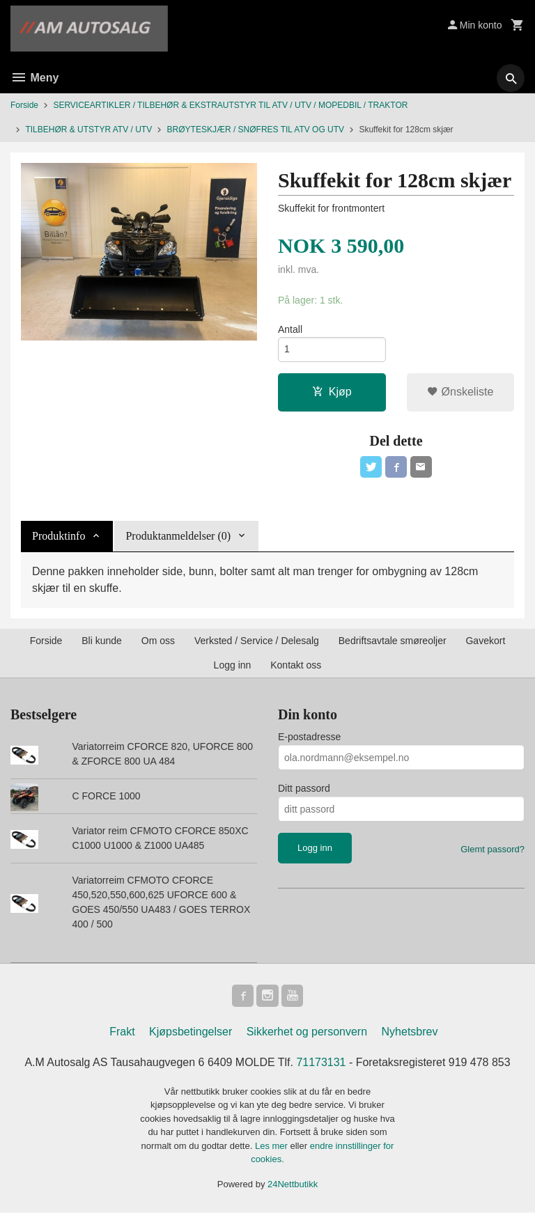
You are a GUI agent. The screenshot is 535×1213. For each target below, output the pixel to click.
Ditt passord (304, 789)
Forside (24, 105)
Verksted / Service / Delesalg (256, 642)
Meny (34, 78)
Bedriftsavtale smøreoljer (393, 642)
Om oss (158, 642)
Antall (290, 329)
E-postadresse (309, 738)
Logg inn (232, 666)
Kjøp (332, 392)
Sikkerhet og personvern (307, 1033)
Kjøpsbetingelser (190, 1033)
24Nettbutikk (293, 1185)
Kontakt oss (295, 666)
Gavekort (485, 642)
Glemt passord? (492, 850)
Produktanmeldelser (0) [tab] (178, 537)
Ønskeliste (460, 392)
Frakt (121, 1033)
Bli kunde (102, 642)
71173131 (321, 1064)
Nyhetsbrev (410, 1033)
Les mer (272, 1147)
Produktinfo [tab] (58, 537)
